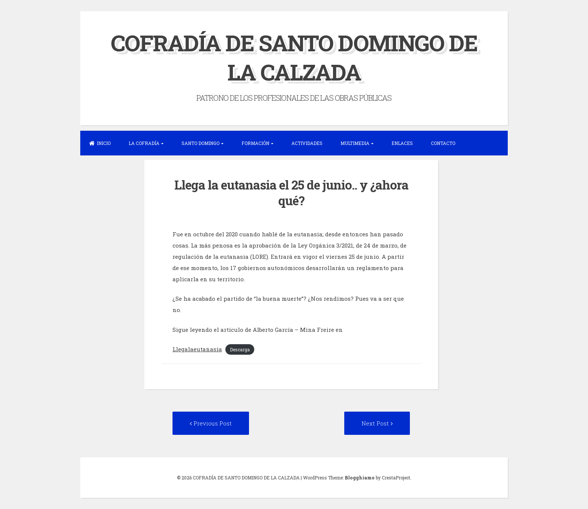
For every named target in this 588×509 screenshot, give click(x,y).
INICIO (100, 143)
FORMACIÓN (255, 143)
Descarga (240, 349)
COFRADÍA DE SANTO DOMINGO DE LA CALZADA (294, 57)
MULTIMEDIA (354, 143)
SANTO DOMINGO (200, 143)
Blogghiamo (360, 478)
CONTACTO (443, 143)
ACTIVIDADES (306, 143)
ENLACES (402, 143)
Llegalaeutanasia (197, 349)
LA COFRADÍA (144, 143)
